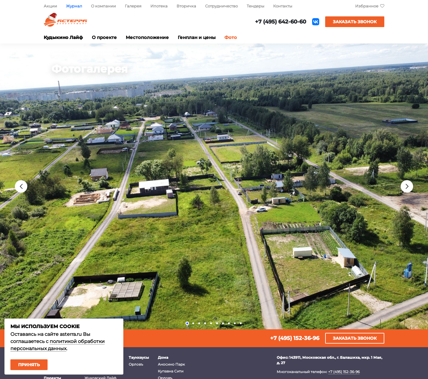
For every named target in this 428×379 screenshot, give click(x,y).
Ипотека (159, 6)
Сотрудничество (221, 6)
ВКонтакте (315, 21)
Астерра (65, 22)
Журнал (74, 6)
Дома (163, 357)
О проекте (104, 37)
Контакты (282, 6)
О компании (103, 6)
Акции (50, 6)
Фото (230, 37)
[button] (187, 323)
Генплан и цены (196, 37)
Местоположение (147, 37)
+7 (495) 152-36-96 (294, 338)
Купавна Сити (170, 371)
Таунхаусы (139, 357)
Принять (29, 364)
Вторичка (186, 6)
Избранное (366, 6)
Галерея (133, 6)
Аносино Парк (171, 364)
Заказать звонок (355, 21)
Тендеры (255, 6)
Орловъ (136, 364)
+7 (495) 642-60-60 (280, 21)
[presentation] (21, 186)
